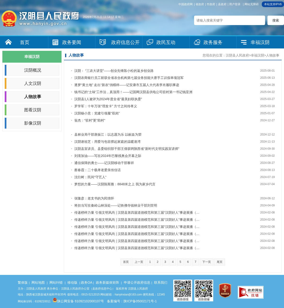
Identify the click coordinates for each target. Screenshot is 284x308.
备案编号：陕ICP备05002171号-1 (132, 301)
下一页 (206, 262)
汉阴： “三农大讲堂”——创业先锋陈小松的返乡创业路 (114, 71)
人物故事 (32, 96)
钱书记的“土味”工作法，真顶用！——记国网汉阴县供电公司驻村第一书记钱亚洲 (133, 92)
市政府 (211, 4)
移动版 (72, 282)
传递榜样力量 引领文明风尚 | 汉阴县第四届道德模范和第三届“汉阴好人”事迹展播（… (137, 212)
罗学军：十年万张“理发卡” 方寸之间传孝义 (105, 106)
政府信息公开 (125, 42)
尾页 (219, 262)
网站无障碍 (251, 4)
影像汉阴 (32, 123)
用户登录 (234, 4)
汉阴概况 (32, 70)
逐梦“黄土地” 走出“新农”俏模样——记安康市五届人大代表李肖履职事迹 (126, 85)
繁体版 (23, 282)
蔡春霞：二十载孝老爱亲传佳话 (97, 170)
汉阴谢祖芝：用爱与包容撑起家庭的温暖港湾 (107, 141)
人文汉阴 (32, 83)
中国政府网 (185, 4)
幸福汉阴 (260, 42)
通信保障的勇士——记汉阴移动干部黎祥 (104, 163)
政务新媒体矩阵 (107, 282)
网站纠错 (56, 282)
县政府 (222, 4)
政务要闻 (71, 42)
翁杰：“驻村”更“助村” (89, 120)
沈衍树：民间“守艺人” (90, 177)
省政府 (199, 4)
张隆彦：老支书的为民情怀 (94, 198)
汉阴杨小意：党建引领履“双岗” (97, 113)
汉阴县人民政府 (237, 55)
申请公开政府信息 (137, 282)
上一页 (139, 262)
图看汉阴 (32, 110)
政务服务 (213, 42)
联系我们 (160, 282)
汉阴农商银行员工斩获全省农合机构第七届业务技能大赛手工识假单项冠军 (129, 78)
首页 (24, 42)
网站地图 (38, 282)
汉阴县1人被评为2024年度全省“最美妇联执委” (108, 99)
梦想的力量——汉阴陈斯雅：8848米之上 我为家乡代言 (114, 184)
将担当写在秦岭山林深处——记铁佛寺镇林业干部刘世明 (115, 205)
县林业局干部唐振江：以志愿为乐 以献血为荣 (108, 134)
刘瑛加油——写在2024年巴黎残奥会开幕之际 (107, 156)
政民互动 (165, 42)
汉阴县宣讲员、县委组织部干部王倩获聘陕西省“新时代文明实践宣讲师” (126, 149)
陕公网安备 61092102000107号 (78, 301)
